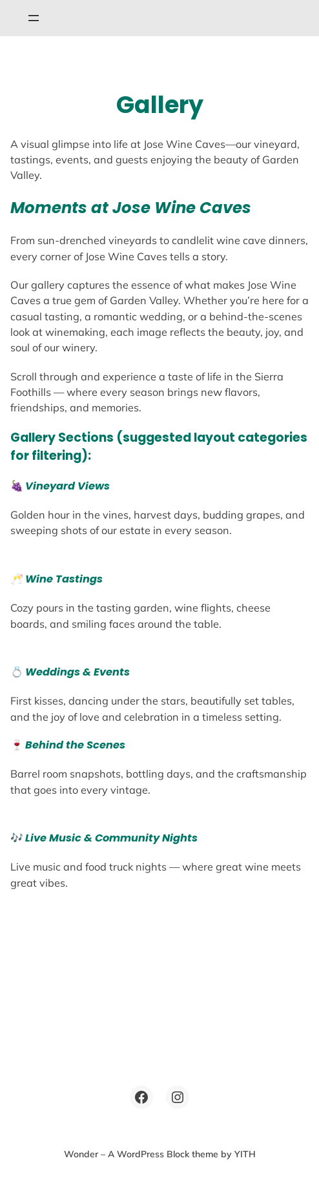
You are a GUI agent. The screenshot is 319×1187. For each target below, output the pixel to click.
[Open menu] (33, 18)
